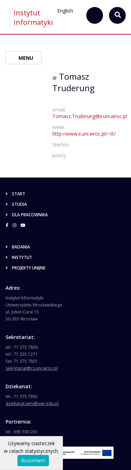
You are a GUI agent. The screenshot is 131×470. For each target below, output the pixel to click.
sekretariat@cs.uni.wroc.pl (32, 368)
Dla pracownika (27, 215)
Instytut (19, 257)
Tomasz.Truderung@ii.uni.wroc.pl (89, 116)
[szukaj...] (94, 15)
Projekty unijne (25, 268)
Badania (18, 247)
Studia (16, 204)
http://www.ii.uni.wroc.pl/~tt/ (84, 133)
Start (15, 194)
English (65, 10)
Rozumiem (33, 460)
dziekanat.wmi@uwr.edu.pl (32, 403)
